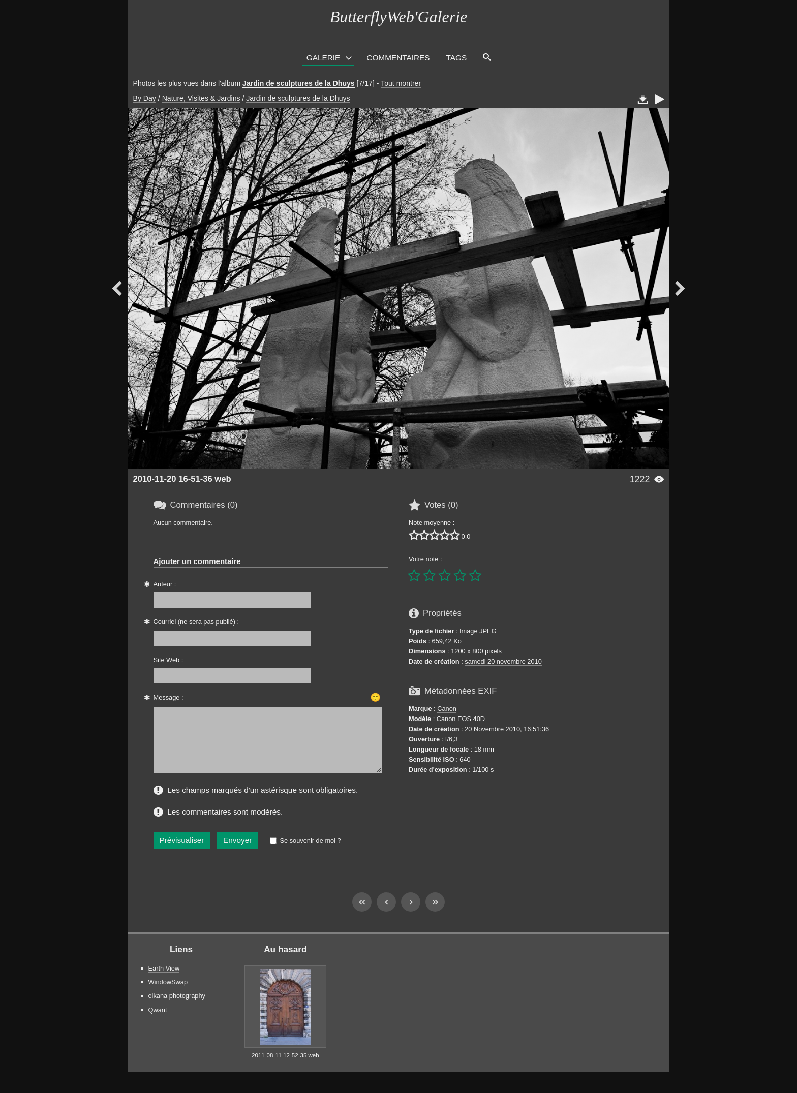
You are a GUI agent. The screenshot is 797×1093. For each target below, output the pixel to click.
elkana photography (176, 1008)
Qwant (157, 1022)
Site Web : (168, 660)
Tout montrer (401, 83)
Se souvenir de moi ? (310, 853)
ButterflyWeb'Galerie (398, 17)
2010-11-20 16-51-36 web (182, 479)
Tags (456, 57)
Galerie (323, 57)
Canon (446, 708)
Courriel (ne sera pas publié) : (196, 622)
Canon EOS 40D (461, 719)
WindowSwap (168, 994)
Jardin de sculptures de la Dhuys (298, 83)
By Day (144, 98)
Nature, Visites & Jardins (201, 98)
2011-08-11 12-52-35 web (285, 1068)
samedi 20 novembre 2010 (503, 661)
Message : (168, 697)
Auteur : (165, 584)
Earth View (164, 980)
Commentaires (398, 57)
